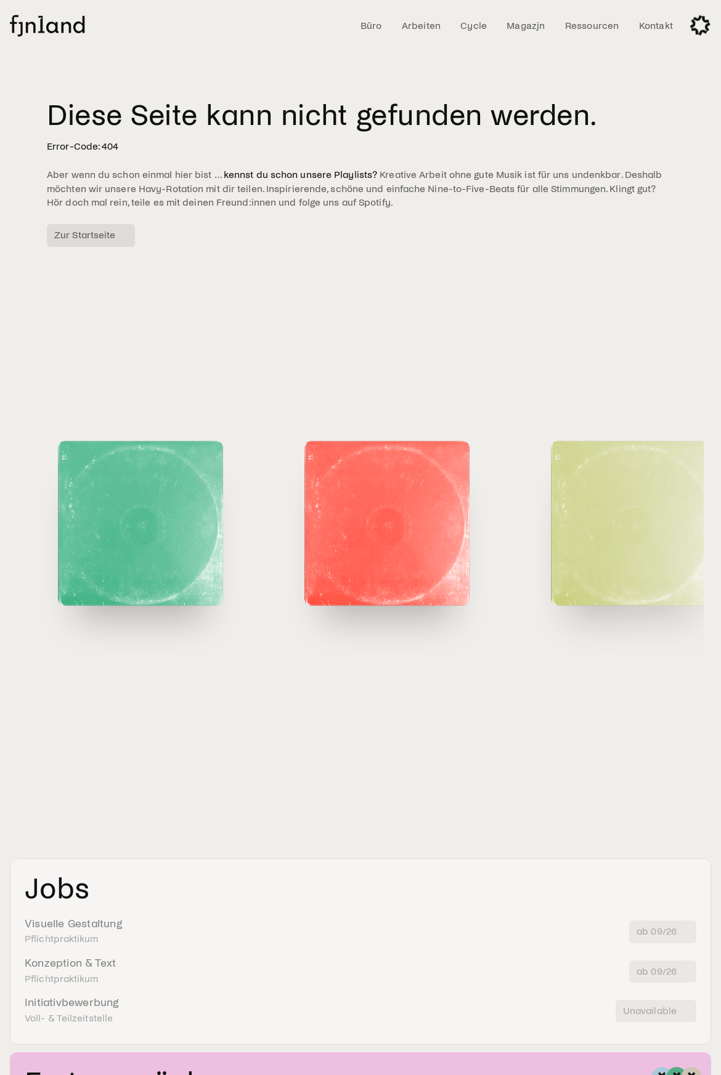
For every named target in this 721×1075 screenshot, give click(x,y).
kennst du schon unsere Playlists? (300, 174)
